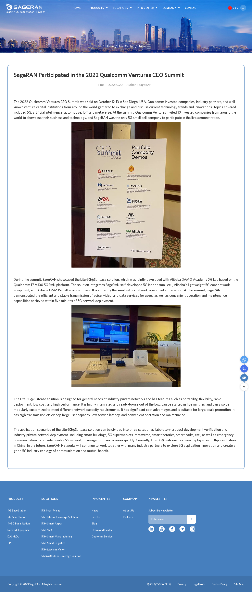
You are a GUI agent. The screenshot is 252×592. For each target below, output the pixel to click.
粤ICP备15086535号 (159, 584)
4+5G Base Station (18, 523)
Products (97, 7)
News (142, 46)
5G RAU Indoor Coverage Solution (61, 556)
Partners (128, 517)
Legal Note (199, 584)
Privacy (182, 584)
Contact (191, 7)
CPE (9, 543)
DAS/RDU (13, 536)
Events (96, 517)
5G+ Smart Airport (52, 523)
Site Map (239, 584)
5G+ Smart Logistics (53, 543)
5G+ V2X (46, 530)
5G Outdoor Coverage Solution (59, 517)
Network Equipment (19, 530)
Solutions (120, 7)
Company (169, 7)
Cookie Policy (220, 584)
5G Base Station (16, 517)
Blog (94, 523)
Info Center (145, 7)
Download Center (102, 530)
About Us (128, 510)
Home (77, 7)
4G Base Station (16, 510)
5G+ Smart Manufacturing (56, 536)
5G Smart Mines (50, 510)
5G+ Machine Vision (53, 549)
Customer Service (102, 536)
